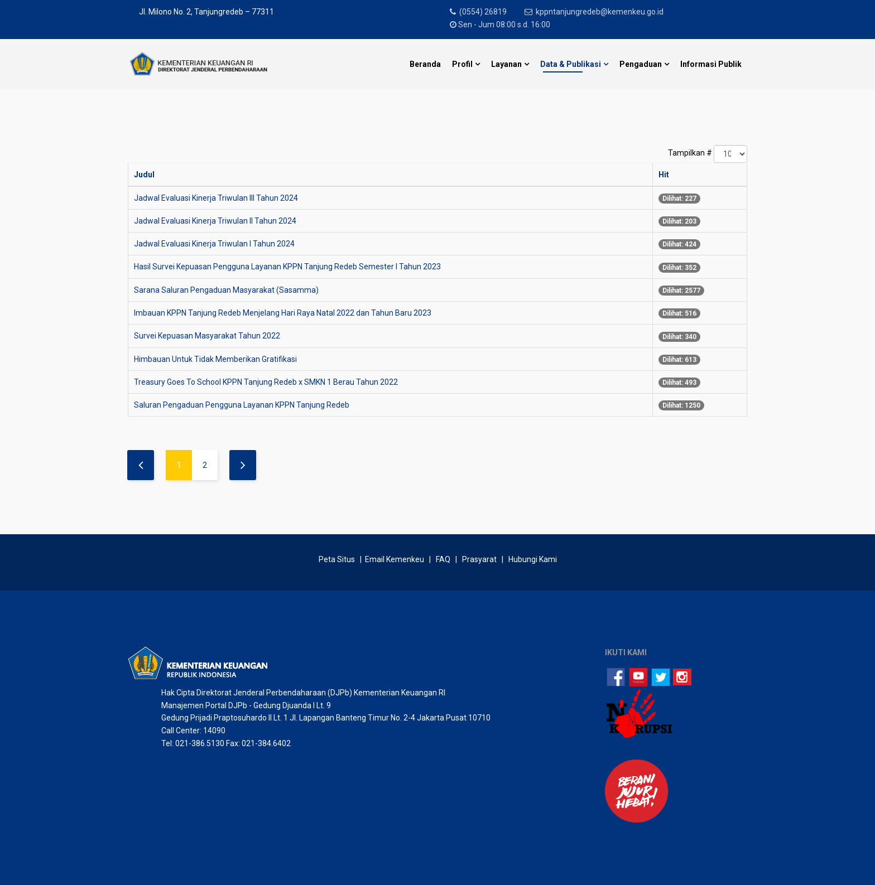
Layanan (506, 64)
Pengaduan (640, 64)
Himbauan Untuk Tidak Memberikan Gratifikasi (215, 359)
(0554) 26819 (483, 11)
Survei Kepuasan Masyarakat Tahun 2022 (207, 335)
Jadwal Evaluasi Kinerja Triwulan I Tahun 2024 (214, 243)
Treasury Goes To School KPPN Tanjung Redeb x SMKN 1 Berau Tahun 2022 (266, 382)
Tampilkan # (690, 152)
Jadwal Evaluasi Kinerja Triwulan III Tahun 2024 (216, 198)
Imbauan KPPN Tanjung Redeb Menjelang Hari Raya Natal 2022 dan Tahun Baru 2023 (282, 312)
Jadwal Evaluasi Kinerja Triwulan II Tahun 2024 (215, 220)
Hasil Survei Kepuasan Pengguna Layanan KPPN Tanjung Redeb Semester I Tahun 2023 (287, 266)
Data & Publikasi (570, 64)
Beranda (425, 64)
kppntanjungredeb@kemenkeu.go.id (601, 11)
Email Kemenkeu (394, 559)
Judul (144, 174)
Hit (663, 174)
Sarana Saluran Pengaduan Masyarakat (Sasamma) (226, 290)
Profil (462, 64)
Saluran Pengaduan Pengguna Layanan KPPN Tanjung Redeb (241, 404)
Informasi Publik (711, 64)
